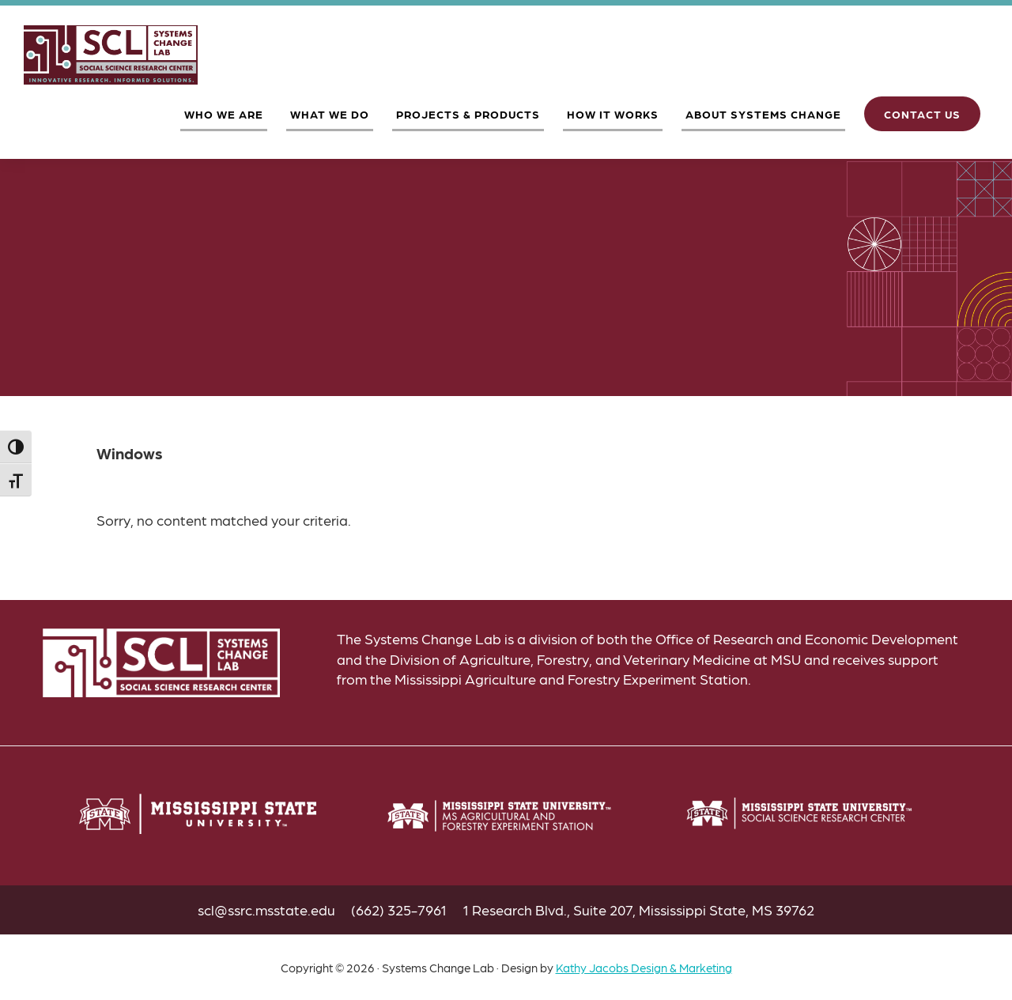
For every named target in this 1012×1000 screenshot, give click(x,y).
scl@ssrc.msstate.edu (266, 909)
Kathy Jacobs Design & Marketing (644, 967)
